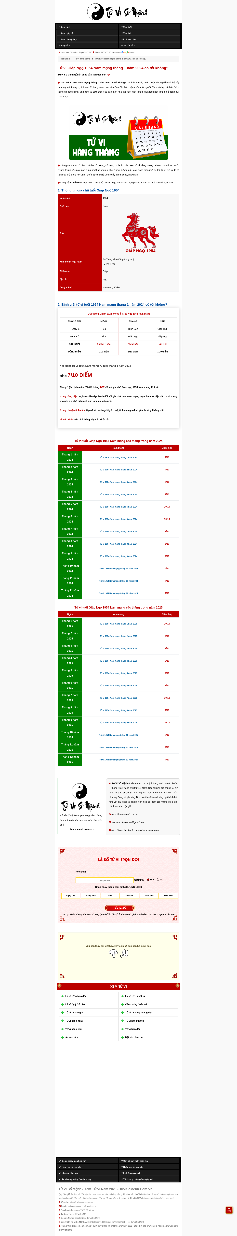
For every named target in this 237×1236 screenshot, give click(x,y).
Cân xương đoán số (136, 1004)
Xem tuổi (126, 27)
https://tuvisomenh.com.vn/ (81, 1202)
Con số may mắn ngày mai (134, 1161)
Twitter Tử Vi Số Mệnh (78, 1214)
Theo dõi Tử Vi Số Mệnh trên (115, 52)
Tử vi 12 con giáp (74, 1012)
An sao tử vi (72, 1037)
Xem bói (126, 33)
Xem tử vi (64, 27)
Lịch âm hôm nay (68, 1173)
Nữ (160, 879)
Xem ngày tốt (66, 33)
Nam (151, 879)
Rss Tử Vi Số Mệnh (135, 1222)
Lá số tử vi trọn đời (75, 996)
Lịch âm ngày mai (130, 1173)
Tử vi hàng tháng (134, 1020)
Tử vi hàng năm (73, 1029)
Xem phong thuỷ (68, 39)
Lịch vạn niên (128, 39)
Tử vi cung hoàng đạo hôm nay (75, 1179)
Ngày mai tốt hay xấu (132, 1167)
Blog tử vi (64, 45)
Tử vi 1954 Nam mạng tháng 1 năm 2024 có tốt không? (96, 82)
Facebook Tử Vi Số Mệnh (82, 1210)
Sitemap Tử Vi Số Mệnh (114, 1222)
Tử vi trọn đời (132, 1029)
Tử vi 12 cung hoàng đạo (138, 1012)
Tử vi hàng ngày (74, 1020)
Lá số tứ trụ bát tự (135, 996)
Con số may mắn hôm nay (72, 1161)
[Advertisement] (82, 1101)
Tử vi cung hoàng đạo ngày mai (137, 1179)
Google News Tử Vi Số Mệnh (87, 1218)
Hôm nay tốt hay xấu (70, 1167)
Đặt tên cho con (134, 1037)
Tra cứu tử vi (128, 45)
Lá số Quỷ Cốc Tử (75, 1004)
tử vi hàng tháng (144, 165)
